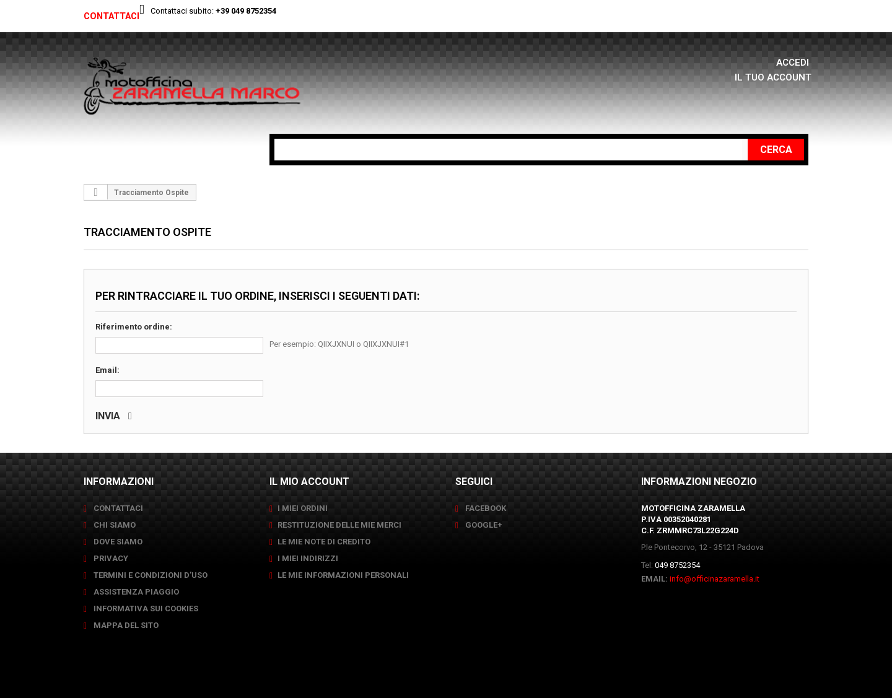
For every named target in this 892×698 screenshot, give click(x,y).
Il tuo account (772, 77)
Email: (107, 370)
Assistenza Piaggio (135, 591)
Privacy (110, 558)
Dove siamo (117, 541)
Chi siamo (114, 525)
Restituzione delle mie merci (339, 525)
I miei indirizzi (308, 558)
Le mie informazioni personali (343, 575)
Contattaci (115, 16)
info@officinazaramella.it (714, 578)
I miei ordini (303, 508)
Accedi (794, 62)
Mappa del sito (125, 625)
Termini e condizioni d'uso (150, 575)
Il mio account (309, 481)
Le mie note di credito (324, 541)
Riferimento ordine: (133, 326)
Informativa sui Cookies (145, 608)
